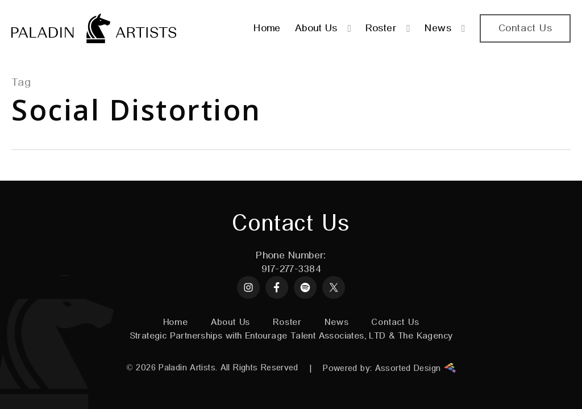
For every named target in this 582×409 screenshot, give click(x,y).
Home (175, 323)
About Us (230, 323)
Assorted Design (415, 368)
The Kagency (425, 336)
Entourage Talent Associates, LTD (315, 336)
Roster (287, 323)
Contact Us (395, 323)
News (336, 323)
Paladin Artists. (188, 368)
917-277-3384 (291, 269)
